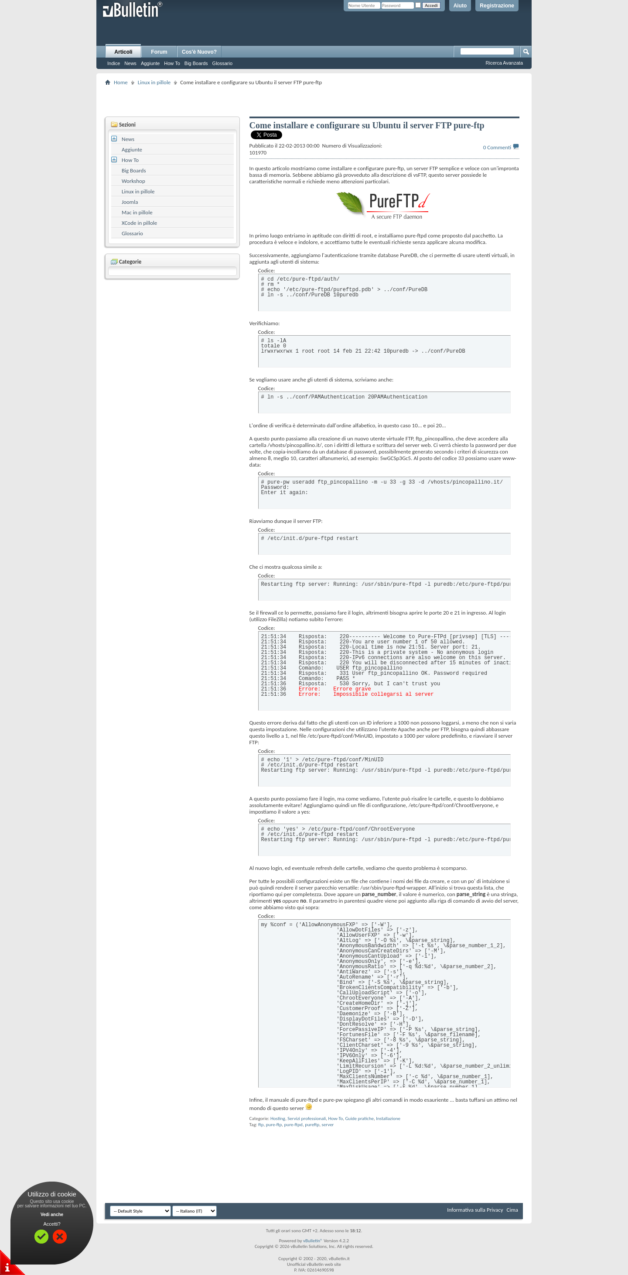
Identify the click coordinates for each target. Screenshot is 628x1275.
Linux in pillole (154, 82)
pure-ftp (274, 1124)
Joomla (130, 202)
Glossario (222, 63)
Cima (512, 1209)
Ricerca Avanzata (504, 62)
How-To (335, 1118)
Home (121, 82)
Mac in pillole (137, 212)
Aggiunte (150, 63)
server (328, 1124)
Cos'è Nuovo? (199, 52)
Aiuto (460, 6)
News (130, 63)
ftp (261, 1124)
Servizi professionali (306, 1118)
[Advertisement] (314, 101)
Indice (113, 63)
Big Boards (196, 63)
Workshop (133, 181)
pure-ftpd (293, 1124)
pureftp (312, 1124)
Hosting (277, 1118)
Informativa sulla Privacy (475, 1209)
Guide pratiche (359, 1118)
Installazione (388, 1118)
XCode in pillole (139, 223)
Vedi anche (52, 1214)
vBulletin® (313, 1241)
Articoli (123, 52)
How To (172, 63)
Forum (159, 52)
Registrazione (497, 6)
